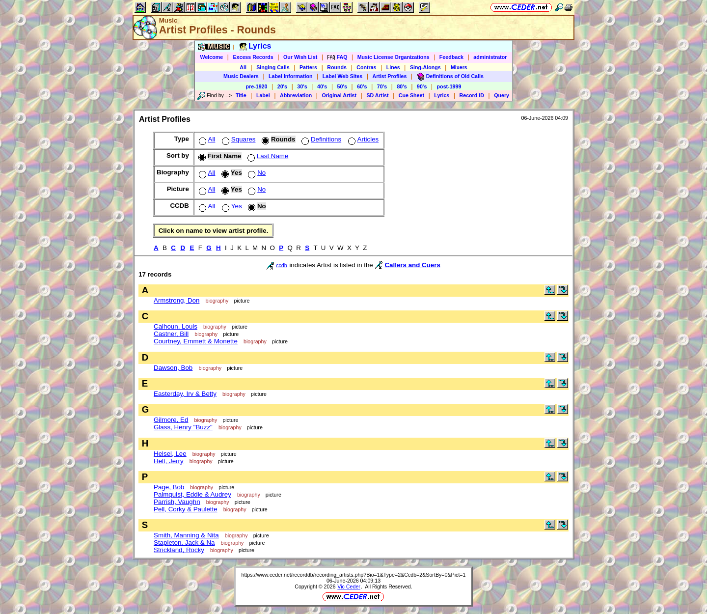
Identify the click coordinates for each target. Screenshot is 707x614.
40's (322, 86)
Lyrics (441, 95)
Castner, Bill (171, 333)
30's (302, 86)
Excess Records (253, 57)
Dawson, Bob (173, 367)
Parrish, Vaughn (177, 501)
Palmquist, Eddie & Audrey (192, 494)
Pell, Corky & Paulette (186, 509)
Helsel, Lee (170, 453)
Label (263, 95)
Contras (366, 67)
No (256, 172)
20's (282, 86)
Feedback (451, 57)
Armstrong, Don (176, 300)
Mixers (459, 67)
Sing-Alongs (425, 67)
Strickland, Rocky (179, 550)
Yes (231, 206)
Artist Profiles (390, 76)
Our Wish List (300, 57)
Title (241, 95)
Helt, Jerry (169, 461)
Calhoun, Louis (175, 326)
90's (422, 86)
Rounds (337, 67)
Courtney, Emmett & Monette (196, 341)
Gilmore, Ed (171, 419)
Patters (308, 67)
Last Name (266, 156)
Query (501, 95)
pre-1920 (257, 86)
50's (342, 86)
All (243, 67)
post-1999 (449, 86)
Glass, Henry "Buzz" (183, 427)
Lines (393, 67)
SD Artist (377, 95)
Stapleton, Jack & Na (184, 542)
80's (402, 86)
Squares (238, 139)
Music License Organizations (393, 57)
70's (382, 86)
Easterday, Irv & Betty (185, 393)
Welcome (211, 57)
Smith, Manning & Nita (186, 535)
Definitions (320, 139)
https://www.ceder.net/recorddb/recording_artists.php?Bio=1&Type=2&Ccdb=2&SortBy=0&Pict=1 (353, 575)
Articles (362, 139)
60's (362, 86)
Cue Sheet (411, 95)
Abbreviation (296, 95)
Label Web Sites (343, 76)
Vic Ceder (348, 586)
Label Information (290, 76)
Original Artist (339, 95)
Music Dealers (241, 76)
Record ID (472, 95)
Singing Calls (273, 67)
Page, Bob (169, 487)
